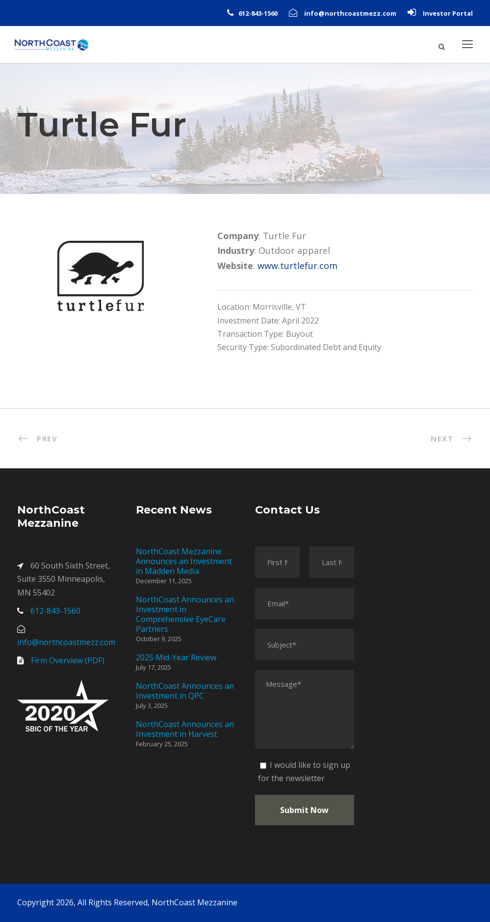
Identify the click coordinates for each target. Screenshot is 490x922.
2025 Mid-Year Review (176, 657)
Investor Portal (448, 13)
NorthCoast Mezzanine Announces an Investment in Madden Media (184, 561)
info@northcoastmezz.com (350, 13)
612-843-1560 (258, 13)
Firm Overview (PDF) (67, 660)
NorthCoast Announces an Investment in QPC (185, 690)
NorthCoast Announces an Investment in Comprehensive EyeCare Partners (185, 614)
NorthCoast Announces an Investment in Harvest (185, 729)
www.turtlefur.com (297, 265)
